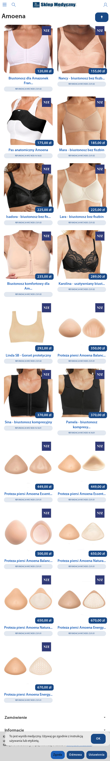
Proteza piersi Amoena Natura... (82, 561)
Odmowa (75, 754)
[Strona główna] (55, 5)
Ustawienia (97, 754)
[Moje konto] (105, 5)
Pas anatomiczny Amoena (28, 150)
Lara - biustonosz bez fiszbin (82, 217)
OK (98, 738)
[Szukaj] (13, 5)
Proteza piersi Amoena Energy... (82, 628)
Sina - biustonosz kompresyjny (28, 422)
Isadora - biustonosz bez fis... (28, 217)
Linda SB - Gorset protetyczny (28, 356)
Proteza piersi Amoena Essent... (28, 494)
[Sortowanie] (101, 17)
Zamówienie (55, 718)
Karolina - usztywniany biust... (82, 284)
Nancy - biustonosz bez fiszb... (82, 78)
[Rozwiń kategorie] (4, 5)
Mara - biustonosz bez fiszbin (81, 150)
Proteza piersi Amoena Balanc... (82, 356)
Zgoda (57, 754)
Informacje (55, 730)
